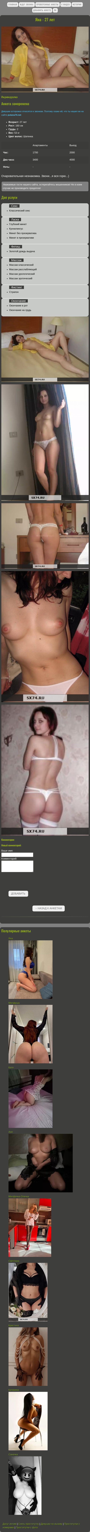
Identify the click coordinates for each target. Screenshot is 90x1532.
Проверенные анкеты (47, 4)
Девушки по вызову (51, 1524)
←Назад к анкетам (48, 908)
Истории (77, 4)
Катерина (14, 1390)
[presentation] (21, 882)
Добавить (18, 893)
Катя (11, 1067)
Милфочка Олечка (19, 1196)
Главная (12, 4)
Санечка (13, 1454)
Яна (11, 938)
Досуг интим (9, 1524)
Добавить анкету (42, 10)
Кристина (14, 1325)
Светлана (14, 1261)
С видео (65, 4)
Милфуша (14, 1003)
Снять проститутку (28, 1524)
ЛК (55, 10)
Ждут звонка (27, 4)
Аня (11, 1132)
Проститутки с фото (27, 1527)
